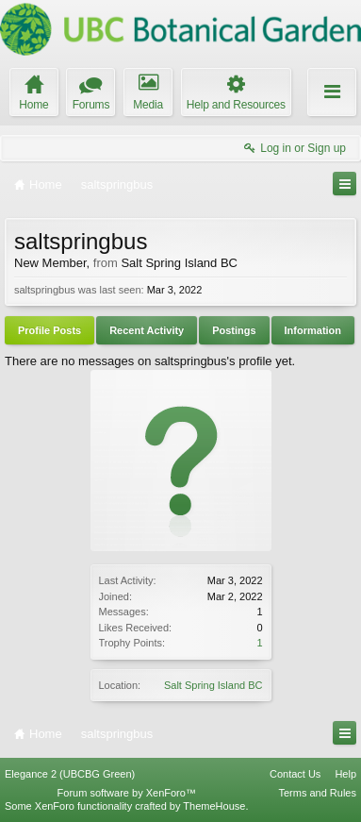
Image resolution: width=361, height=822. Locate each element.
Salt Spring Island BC (213, 685)
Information (313, 330)
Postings (233, 330)
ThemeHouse (214, 806)
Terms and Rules (317, 792)
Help (345, 774)
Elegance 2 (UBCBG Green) (70, 774)
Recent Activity (146, 330)
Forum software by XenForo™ (126, 792)
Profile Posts (49, 330)
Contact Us (295, 774)
